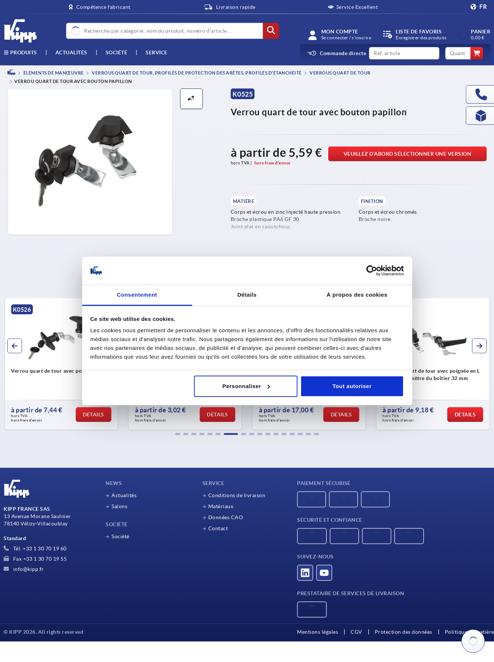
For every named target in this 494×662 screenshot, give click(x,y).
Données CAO (225, 517)
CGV (356, 631)
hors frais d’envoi (272, 162)
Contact (218, 528)
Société (117, 52)
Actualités (123, 495)
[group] (61, 364)
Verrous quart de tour (340, 72)
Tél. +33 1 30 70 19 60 (35, 548)
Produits (20, 52)
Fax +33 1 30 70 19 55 (35, 559)
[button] (177, 434)
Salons (119, 506)
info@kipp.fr (24, 569)
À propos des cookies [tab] (357, 295)
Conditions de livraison (237, 495)
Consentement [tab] (137, 295)
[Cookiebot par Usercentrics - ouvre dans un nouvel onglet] (372, 270)
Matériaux (221, 506)
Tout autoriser (352, 386)
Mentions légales (317, 631)
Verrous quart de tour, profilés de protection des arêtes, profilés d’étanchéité (196, 72)
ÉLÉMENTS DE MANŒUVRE (53, 72)
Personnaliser (246, 386)
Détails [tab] (247, 295)
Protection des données (403, 631)
